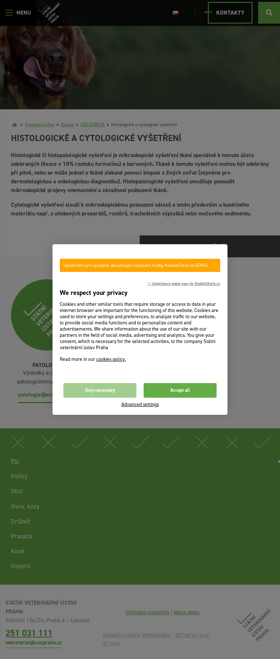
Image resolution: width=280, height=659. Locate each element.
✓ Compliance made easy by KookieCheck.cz (183, 283)
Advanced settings (140, 404)
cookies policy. (111, 359)
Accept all (180, 390)
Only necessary (100, 390)
